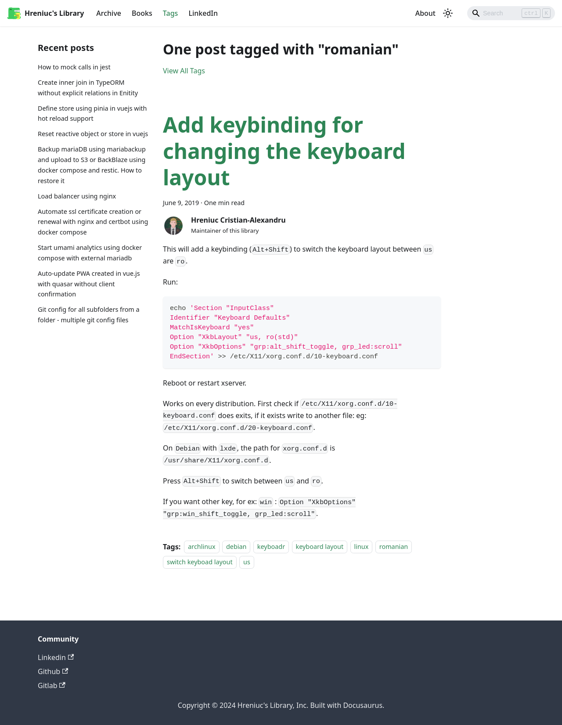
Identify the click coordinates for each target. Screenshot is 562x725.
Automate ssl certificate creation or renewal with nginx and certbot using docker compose (93, 222)
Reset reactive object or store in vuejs (93, 134)
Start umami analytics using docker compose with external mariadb (90, 252)
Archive (108, 13)
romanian (393, 547)
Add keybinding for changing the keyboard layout (284, 150)
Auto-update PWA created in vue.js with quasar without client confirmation (89, 284)
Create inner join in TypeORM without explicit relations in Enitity (88, 87)
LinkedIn (203, 13)
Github (53, 671)
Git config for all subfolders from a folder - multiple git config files (89, 314)
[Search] (511, 13)
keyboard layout (320, 547)
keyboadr (271, 547)
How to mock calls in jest (74, 67)
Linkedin (56, 657)
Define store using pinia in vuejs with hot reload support (92, 113)
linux (361, 547)
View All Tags (184, 71)
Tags (170, 13)
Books (142, 13)
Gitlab (51, 685)
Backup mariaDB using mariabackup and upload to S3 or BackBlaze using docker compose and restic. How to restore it (92, 164)
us (246, 562)
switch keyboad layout (200, 562)
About (425, 13)
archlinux (201, 547)
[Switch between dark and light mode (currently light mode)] (448, 13)
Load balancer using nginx (77, 196)
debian (236, 547)
